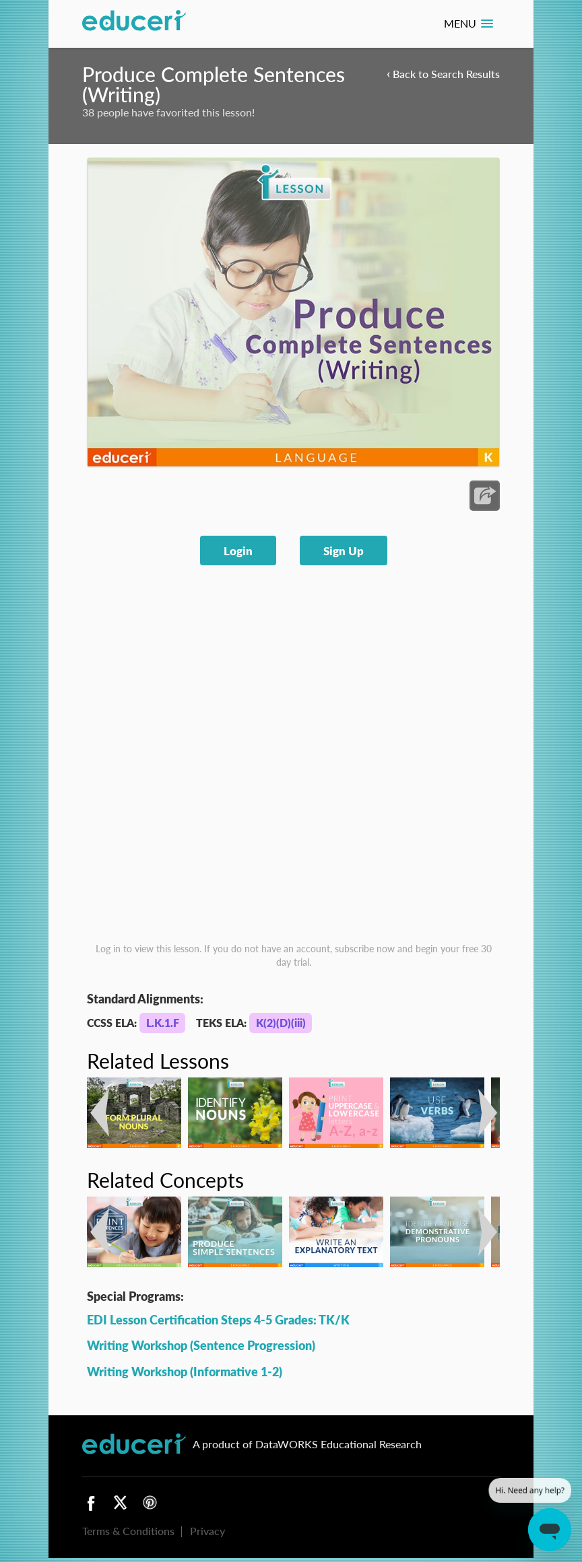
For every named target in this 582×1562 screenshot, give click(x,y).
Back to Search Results (443, 73)
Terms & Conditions (128, 1530)
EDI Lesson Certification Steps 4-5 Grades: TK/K (218, 1319)
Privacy (207, 1530)
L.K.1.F (162, 1022)
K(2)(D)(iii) (281, 1022)
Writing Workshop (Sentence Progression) (201, 1345)
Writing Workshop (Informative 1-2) (184, 1371)
